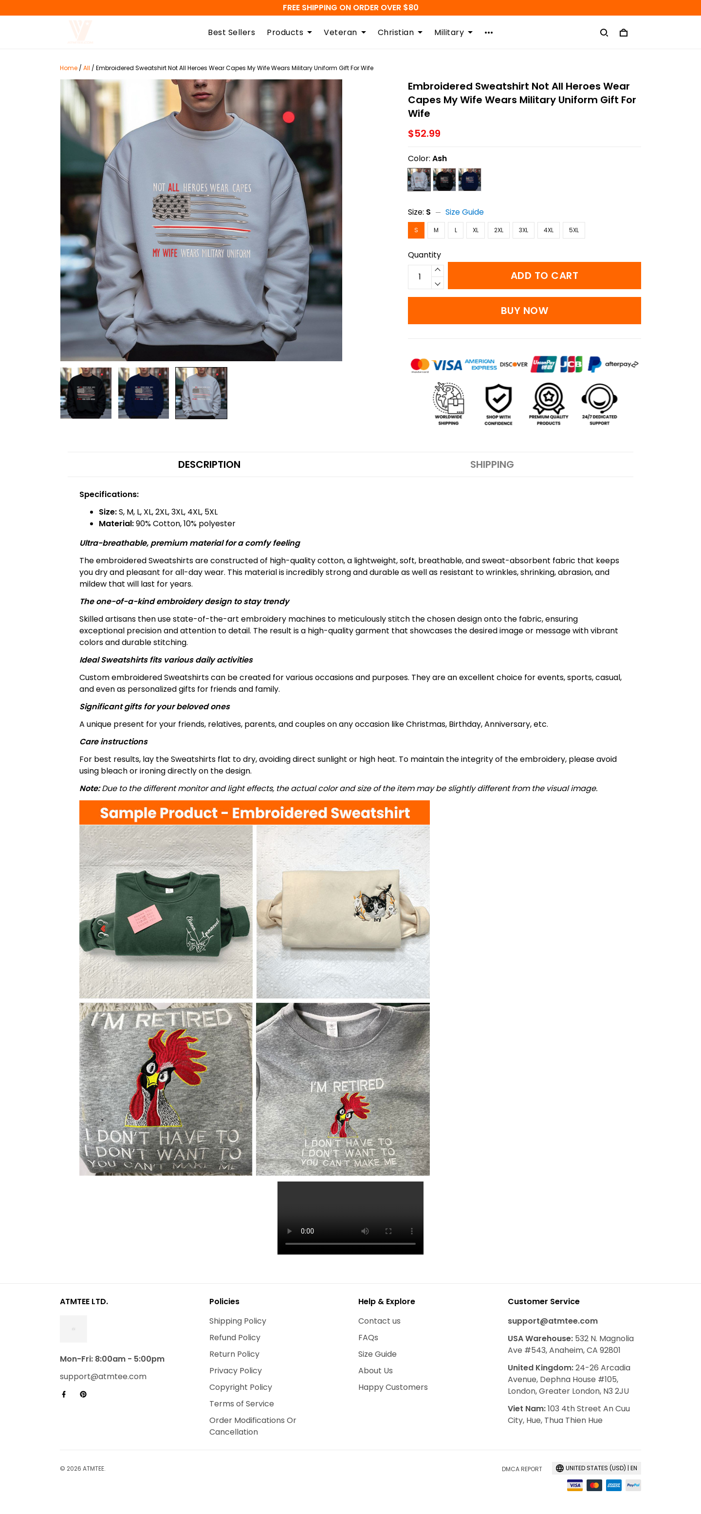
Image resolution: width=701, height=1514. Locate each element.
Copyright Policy (240, 1387)
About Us (375, 1370)
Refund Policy (234, 1337)
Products (289, 32)
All (86, 68)
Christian (400, 32)
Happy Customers (393, 1387)
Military (453, 32)
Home (68, 68)
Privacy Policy (235, 1370)
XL (476, 230)
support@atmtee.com (103, 1376)
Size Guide (464, 212)
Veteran (345, 32)
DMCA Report (522, 1469)
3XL (523, 230)
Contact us (379, 1321)
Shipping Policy (237, 1321)
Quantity (424, 254)
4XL (548, 230)
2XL (498, 230)
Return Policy (234, 1354)
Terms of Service (241, 1403)
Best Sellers (231, 32)
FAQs (368, 1337)
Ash (439, 158)
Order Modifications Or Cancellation (252, 1426)
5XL (574, 230)
